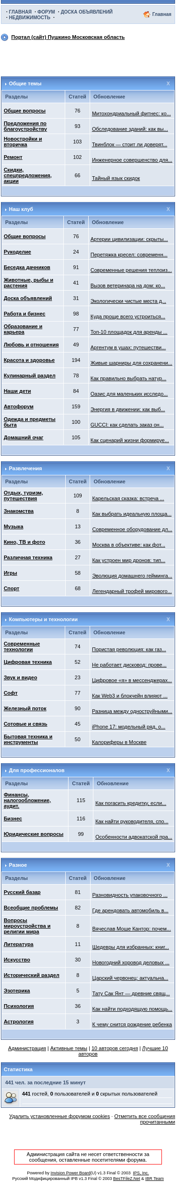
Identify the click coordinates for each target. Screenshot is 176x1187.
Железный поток (25, 708)
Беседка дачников (27, 267)
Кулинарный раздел (29, 375)
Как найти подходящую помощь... (132, 1009)
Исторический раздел (32, 975)
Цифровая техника (28, 662)
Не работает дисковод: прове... (129, 665)
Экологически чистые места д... (128, 301)
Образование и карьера (23, 329)
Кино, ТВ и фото (24, 542)
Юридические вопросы (33, 834)
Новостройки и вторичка (23, 141)
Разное (18, 865)
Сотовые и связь (25, 724)
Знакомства (19, 511)
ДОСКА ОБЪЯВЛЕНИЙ (87, 12)
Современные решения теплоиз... (131, 270)
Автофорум (18, 406)
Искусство (17, 959)
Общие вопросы (25, 110)
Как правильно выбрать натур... (129, 378)
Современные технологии (22, 646)
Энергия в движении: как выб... (128, 409)
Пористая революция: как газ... (129, 649)
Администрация (27, 1048)
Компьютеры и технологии (43, 619)
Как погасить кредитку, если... (130, 803)
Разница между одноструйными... (132, 711)
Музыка (13, 526)
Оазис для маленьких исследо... (129, 394)
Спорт (11, 588)
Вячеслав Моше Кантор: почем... (131, 929)
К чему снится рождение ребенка (132, 1024)
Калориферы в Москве (119, 742)
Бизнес (13, 818)
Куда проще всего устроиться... (128, 316)
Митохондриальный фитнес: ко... (131, 113)
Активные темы (68, 1048)
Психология (19, 1006)
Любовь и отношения (31, 344)
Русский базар (22, 892)
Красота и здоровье (29, 360)
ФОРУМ (46, 12)
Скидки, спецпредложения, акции (28, 175)
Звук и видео (20, 677)
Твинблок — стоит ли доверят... (129, 144)
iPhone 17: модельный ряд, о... (128, 726)
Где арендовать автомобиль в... (130, 910)
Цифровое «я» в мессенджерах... (132, 680)
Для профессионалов (37, 770)
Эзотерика (17, 990)
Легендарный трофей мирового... (132, 591)
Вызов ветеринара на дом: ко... (128, 285)
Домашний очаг (24, 437)
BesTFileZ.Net (126, 1178)
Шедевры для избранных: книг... (130, 947)
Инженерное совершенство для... (132, 160)
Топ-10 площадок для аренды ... (129, 332)
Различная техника (28, 557)
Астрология (19, 1021)
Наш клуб (21, 209)
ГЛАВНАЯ (20, 12)
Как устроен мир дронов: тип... (128, 560)
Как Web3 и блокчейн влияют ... (130, 696)
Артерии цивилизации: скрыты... (129, 239)
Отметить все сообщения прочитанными (144, 1119)
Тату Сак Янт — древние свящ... (131, 993)
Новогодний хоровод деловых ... (131, 962)
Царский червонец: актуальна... (130, 978)
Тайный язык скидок (116, 178)
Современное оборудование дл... (132, 529)
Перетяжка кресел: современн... (129, 254)
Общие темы (25, 83)
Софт (11, 693)
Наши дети (17, 391)
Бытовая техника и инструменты (28, 739)
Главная (161, 14)
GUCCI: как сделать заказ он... (127, 425)
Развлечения (25, 468)
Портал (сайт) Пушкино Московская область (68, 37)
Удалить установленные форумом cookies (59, 1116)
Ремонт (13, 157)
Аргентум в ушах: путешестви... (128, 347)
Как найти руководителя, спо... (131, 821)
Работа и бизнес (25, 313)
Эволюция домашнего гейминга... (132, 575)
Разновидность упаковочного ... (130, 895)
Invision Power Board (71, 1173)
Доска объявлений (28, 298)
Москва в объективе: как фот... (128, 545)
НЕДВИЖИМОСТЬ (29, 17)
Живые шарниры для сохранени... (131, 363)
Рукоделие (17, 252)
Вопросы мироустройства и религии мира (27, 925)
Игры (10, 573)
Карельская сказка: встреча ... (128, 498)
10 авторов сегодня (115, 1048)
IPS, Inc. (141, 1173)
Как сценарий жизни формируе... (130, 440)
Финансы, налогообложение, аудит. (27, 800)
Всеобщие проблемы (31, 907)
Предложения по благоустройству (25, 126)
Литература (18, 944)
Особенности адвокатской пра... (133, 837)
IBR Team (154, 1178)
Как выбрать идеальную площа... (131, 514)
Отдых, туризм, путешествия (23, 495)
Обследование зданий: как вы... (130, 129)
